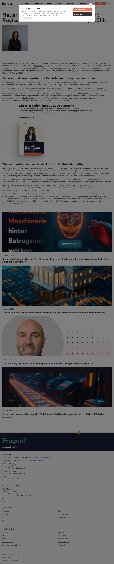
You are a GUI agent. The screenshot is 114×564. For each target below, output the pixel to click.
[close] (90, 5)
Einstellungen (78, 14)
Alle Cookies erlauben (80, 9)
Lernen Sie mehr (27, 18)
